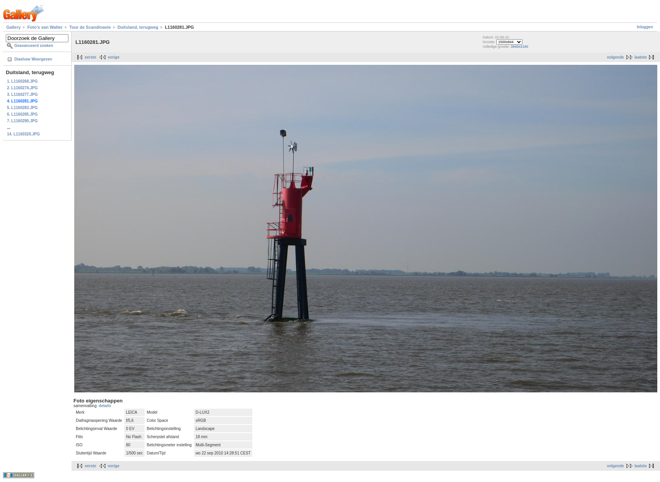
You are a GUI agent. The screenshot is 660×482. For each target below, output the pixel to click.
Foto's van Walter (45, 27)
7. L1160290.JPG (22, 121)
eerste (90, 57)
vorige (113, 57)
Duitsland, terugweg (137, 27)
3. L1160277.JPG (22, 94)
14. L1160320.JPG (23, 134)
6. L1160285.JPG (22, 114)
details (105, 406)
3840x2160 (519, 47)
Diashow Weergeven (33, 59)
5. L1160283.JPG (22, 108)
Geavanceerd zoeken (33, 45)
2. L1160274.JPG (22, 88)
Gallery (13, 27)
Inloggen (645, 27)
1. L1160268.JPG (22, 81)
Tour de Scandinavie (90, 27)
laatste (640, 57)
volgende (615, 57)
